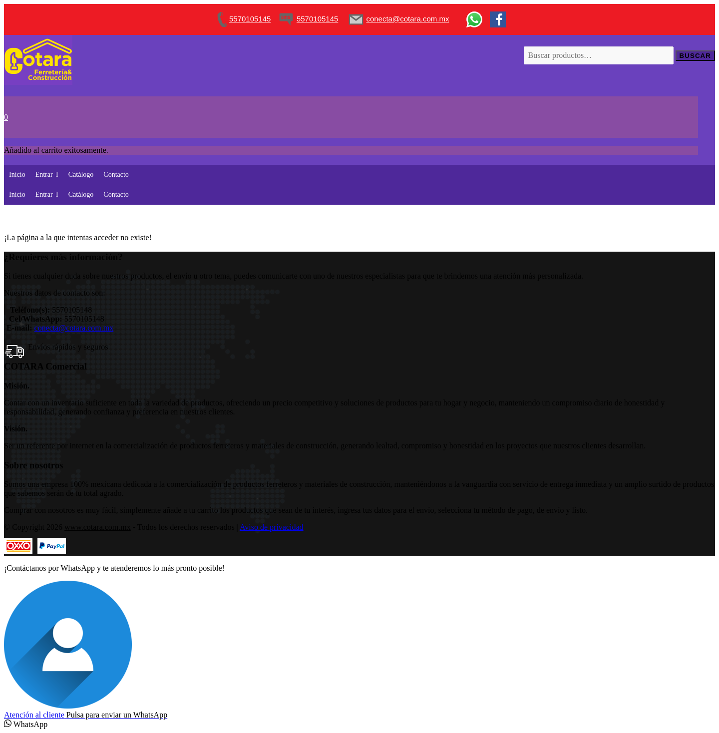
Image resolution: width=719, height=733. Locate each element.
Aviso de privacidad (272, 527)
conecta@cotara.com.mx (74, 328)
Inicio (17, 174)
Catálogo (81, 174)
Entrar (46, 174)
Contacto (116, 174)
